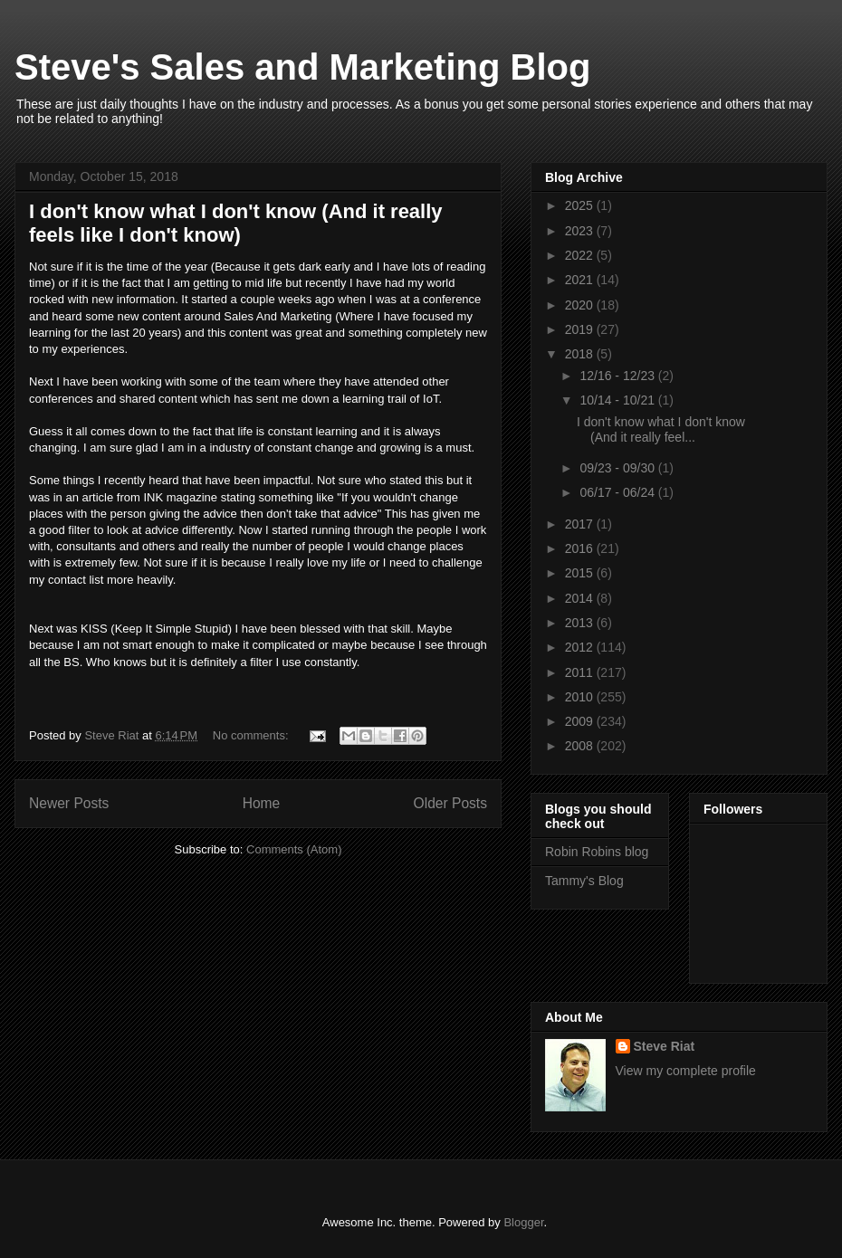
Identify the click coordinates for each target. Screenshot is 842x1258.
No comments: (252, 735)
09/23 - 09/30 (618, 468)
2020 (581, 305)
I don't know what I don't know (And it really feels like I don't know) (236, 223)
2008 (581, 746)
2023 (581, 231)
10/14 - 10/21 (618, 400)
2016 (581, 548)
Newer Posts (69, 803)
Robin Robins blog (596, 851)
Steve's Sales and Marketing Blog (302, 67)
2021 (581, 279)
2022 (581, 255)
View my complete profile (686, 1070)
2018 (581, 354)
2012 (581, 647)
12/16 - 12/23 (618, 375)
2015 (581, 573)
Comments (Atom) (293, 849)
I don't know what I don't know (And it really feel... (661, 429)
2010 (581, 697)
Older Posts (450, 803)
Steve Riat (664, 1046)
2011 (581, 672)
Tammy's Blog (584, 880)
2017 (581, 524)
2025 (581, 205)
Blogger (523, 1222)
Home (262, 803)
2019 (581, 329)
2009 (581, 721)
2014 (581, 598)
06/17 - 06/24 (618, 492)
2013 (581, 622)
